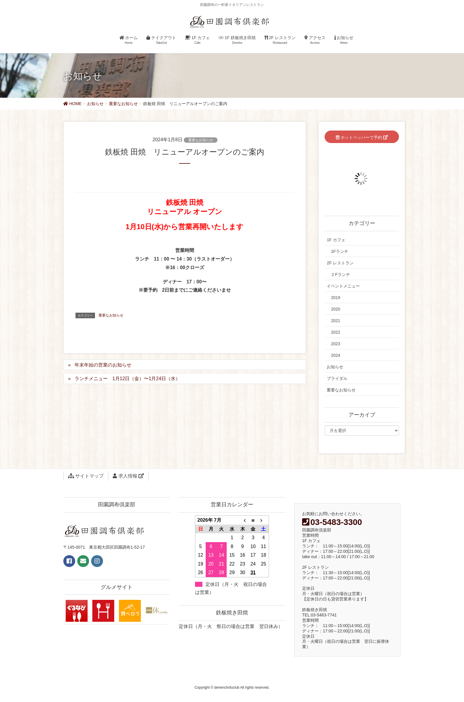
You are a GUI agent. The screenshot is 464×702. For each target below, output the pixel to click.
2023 (335, 343)
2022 (335, 332)
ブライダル (337, 378)
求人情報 (128, 475)
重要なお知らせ (200, 140)
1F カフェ (336, 239)
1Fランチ (339, 251)
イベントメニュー (343, 286)
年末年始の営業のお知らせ (103, 364)
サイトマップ (86, 475)
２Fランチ (340, 274)
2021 (335, 320)
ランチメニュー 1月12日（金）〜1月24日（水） (127, 378)
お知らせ (335, 366)
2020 (335, 309)
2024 (335, 355)
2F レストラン (340, 263)
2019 (335, 297)
